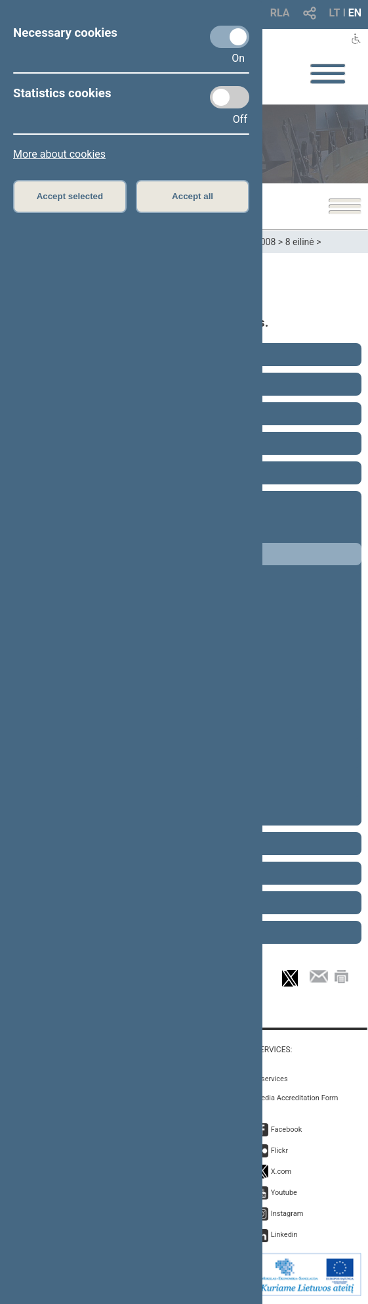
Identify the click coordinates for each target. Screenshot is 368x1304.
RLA (280, 13)
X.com (281, 1171)
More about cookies (59, 154)
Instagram (287, 1213)
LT (334, 13)
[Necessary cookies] (229, 37)
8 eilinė (299, 242)
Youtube (284, 1192)
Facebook (286, 1129)
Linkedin (284, 1234)
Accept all (192, 196)
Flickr (280, 1150)
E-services (271, 1079)
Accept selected (70, 196)
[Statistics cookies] (229, 97)
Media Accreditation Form (296, 1098)
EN (354, 13)
